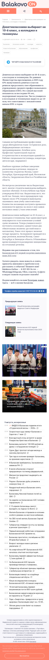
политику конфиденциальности (14, 651)
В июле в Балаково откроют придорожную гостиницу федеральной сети (26, 471)
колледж (30, 44)
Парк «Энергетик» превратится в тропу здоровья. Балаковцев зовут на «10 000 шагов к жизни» (26, 602)
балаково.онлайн (18, 44)
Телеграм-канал (36, 280)
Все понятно (24, 656)
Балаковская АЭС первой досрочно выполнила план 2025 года (29, 329)
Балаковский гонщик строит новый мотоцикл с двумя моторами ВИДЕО (20, 404)
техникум (6, 52)
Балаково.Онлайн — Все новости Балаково (19, 4)
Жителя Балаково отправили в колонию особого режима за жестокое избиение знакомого (26, 515)
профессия (34, 48)
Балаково (6, 44)
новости (39, 44)
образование (23, 48)
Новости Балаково (9, 48)
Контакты (33, 641)
